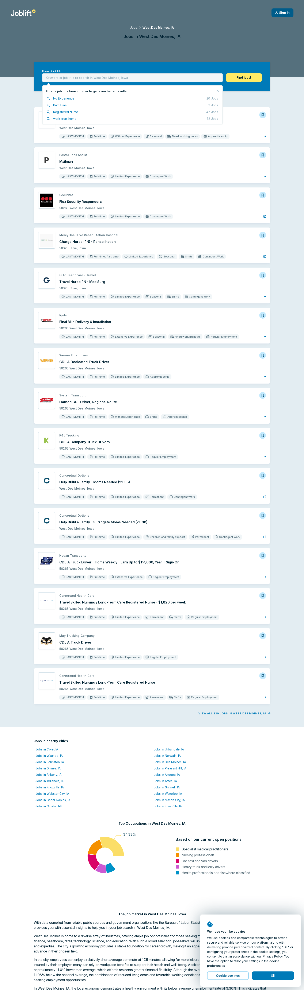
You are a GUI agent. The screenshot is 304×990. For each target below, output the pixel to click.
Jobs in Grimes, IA (48, 768)
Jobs (133, 27)
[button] (244, 77)
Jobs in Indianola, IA (49, 781)
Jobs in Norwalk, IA (167, 755)
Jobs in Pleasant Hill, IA (170, 768)
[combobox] (132, 77)
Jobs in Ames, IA (165, 781)
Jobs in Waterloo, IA (168, 793)
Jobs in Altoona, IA (167, 774)
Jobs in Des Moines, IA (170, 762)
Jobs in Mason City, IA (169, 800)
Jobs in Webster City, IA (52, 793)
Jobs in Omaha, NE (48, 806)
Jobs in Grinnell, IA (167, 787)
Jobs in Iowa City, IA (168, 806)
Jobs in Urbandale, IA (169, 749)
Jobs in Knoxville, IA (49, 787)
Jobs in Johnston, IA (49, 762)
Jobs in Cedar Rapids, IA (52, 800)
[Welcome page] (23, 12)
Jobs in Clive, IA (46, 749)
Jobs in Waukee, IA (49, 755)
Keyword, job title (51, 71)
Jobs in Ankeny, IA (48, 774)
